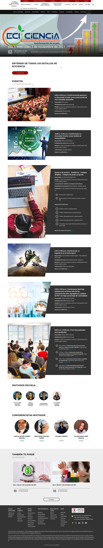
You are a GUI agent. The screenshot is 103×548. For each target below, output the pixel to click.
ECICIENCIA (51, 499)
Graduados (53, 1)
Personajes (83, 11)
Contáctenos (64, 516)
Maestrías (19, 518)
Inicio (13, 8)
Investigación (69, 11)
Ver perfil (22, 440)
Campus (76, 11)
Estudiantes (25, 1)
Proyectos (61, 11)
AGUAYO (57, 545)
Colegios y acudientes (65, 1)
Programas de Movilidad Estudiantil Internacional (43, 518)
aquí (68, 113)
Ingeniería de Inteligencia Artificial (11, 514)
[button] (11, 431)
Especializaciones (21, 516)
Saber (48, 11)
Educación (27, 11)
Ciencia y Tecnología (18, 11)
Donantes (86, 1)
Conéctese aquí (72, 349)
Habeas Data (53, 515)
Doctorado (20, 520)
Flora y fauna (31, 522)
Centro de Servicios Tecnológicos (64, 520)
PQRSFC (52, 513)
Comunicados (35, 11)
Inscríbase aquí (20, 72)
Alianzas (43, 11)
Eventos (17, 8)
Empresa (77, 1)
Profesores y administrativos (39, 1)
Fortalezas (30, 516)
